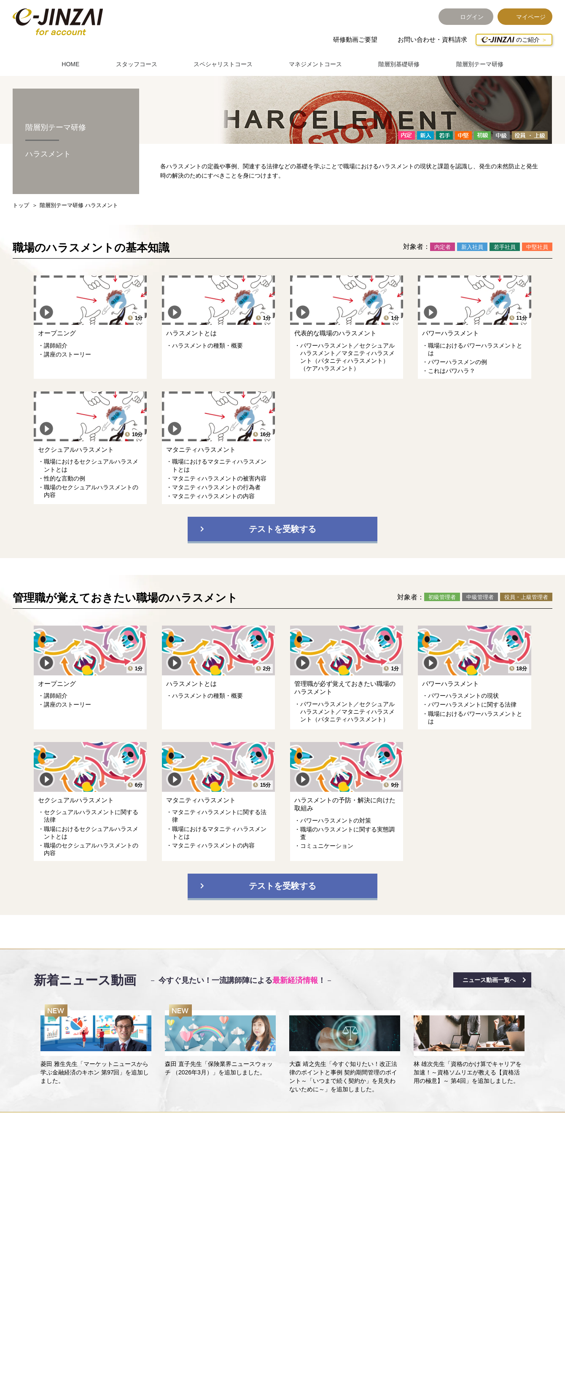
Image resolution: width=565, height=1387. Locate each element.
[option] (95, 1044)
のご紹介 (510, 39)
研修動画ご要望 (355, 39)
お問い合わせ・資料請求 (432, 39)
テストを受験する (282, 529)
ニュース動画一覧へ (489, 980)
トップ (21, 205)
